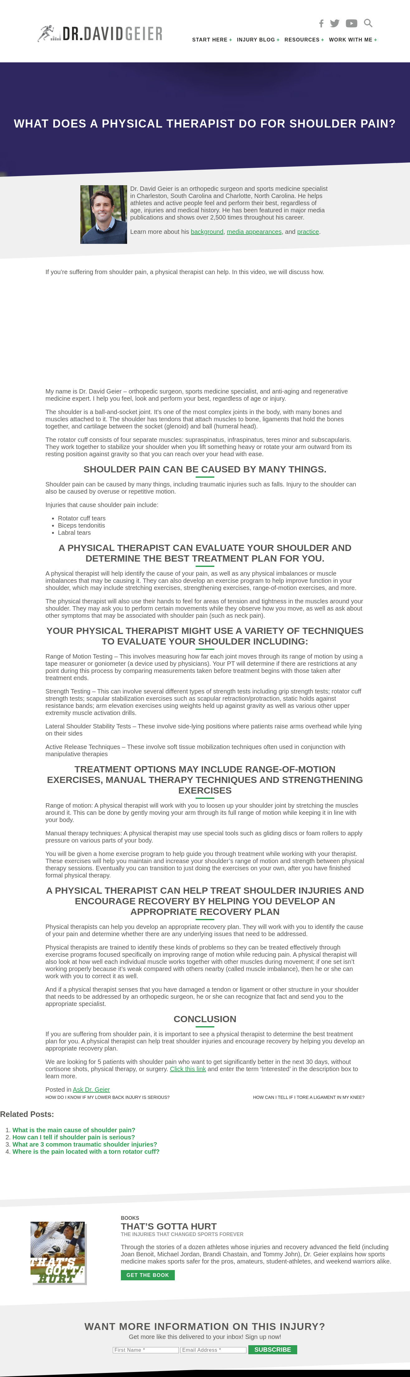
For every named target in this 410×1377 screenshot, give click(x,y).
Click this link (188, 1068)
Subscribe (273, 1349)
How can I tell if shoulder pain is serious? (73, 1137)
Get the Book (147, 1275)
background (207, 231)
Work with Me (351, 39)
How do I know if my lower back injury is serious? (107, 1097)
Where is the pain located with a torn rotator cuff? (86, 1151)
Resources (302, 39)
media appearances (254, 231)
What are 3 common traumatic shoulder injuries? (84, 1144)
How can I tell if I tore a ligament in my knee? (309, 1097)
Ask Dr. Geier (91, 1089)
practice (308, 231)
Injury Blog (256, 39)
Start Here (210, 39)
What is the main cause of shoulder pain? (74, 1130)
